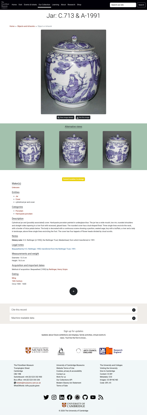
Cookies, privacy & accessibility (69, 371)
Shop (79, 5)
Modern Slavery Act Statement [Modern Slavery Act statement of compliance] (68, 383)
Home (15, 4)
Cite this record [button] (19, 309)
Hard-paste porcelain (24, 214)
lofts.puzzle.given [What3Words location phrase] (32, 386)
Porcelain (19, 211)
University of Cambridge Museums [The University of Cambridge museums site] (70, 365)
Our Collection (44, 5)
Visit (20, 5)
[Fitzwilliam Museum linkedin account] (70, 397)
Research (71, 5)
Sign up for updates (73, 331)
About (63, 5)
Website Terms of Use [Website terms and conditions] (65, 368)
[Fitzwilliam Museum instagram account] (54, 397)
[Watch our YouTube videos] (93, 397)
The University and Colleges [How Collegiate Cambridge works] (111, 365)
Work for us (61, 377)
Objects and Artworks (26, 26)
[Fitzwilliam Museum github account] (85, 397)
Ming (14, 278)
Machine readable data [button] (22, 318)
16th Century (17, 281)
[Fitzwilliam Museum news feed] (100, 397)
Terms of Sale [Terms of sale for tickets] (62, 386)
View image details (65, 117)
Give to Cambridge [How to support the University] (107, 371)
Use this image (83, 117)
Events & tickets (30, 5)
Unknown (15, 187)
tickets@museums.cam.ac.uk (29, 383)
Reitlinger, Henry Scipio (58, 269)
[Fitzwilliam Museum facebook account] (62, 397)
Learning (55, 5)
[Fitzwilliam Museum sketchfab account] (78, 397)
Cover (18, 199)
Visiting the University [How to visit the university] (108, 368)
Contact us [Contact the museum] (60, 374)
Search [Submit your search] (141, 5)
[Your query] (123, 5)
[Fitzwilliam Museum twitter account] (46, 397)
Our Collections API (64, 380)
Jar (17, 196)
